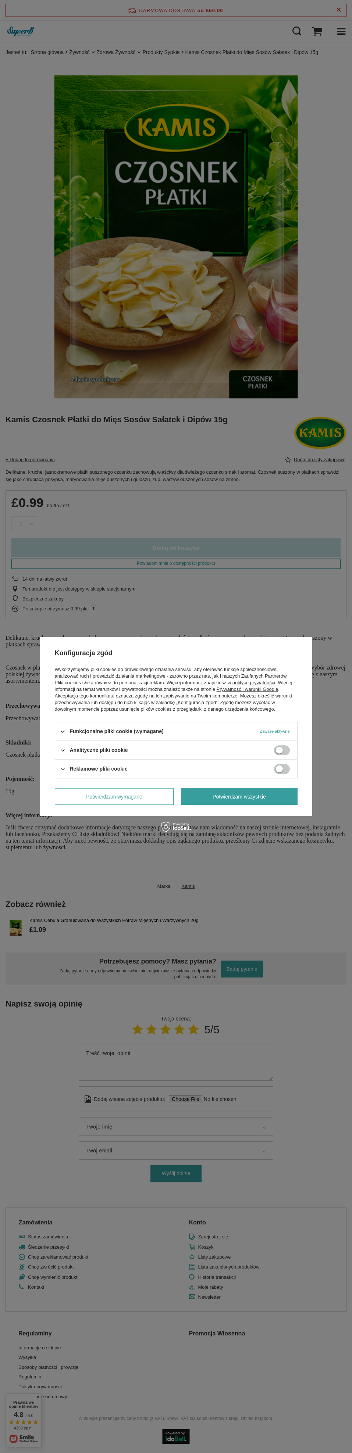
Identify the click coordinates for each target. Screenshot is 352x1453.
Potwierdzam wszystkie (239, 797)
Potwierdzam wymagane (114, 797)
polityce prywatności (253, 682)
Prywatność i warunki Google (247, 689)
